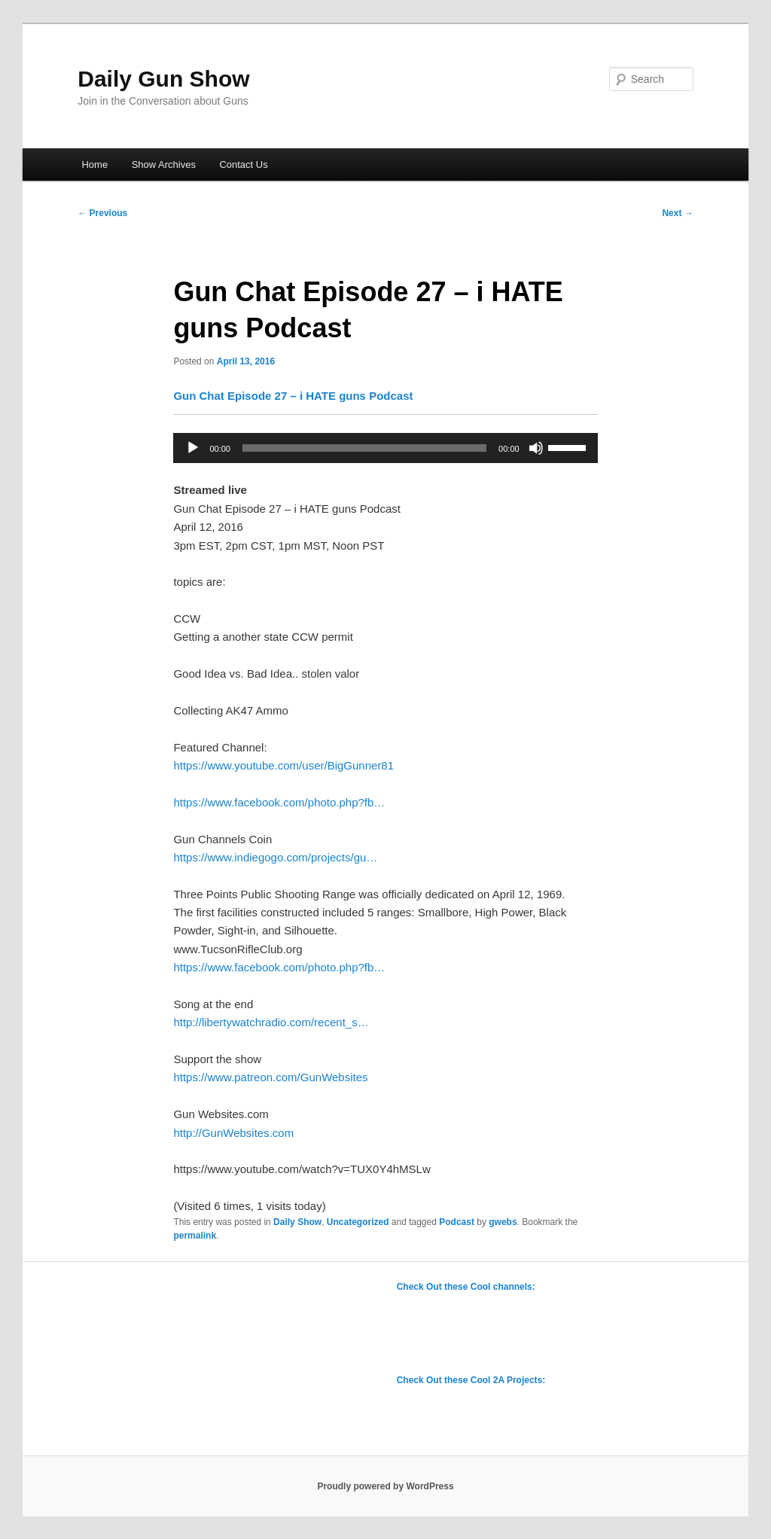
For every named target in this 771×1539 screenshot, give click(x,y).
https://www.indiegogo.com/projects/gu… (275, 857)
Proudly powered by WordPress (385, 1486)
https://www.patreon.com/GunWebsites (270, 1077)
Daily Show (297, 1222)
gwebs (503, 1222)
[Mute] (536, 448)
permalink (194, 1235)
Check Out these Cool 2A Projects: (471, 1380)
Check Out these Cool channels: (466, 1286)
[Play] (192, 448)
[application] (385, 448)
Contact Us (243, 164)
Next (677, 213)
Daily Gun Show (163, 78)
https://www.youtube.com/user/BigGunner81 (283, 765)
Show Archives (164, 164)
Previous (102, 213)
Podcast (456, 1222)
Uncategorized (358, 1222)
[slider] (364, 448)
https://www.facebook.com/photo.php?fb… (279, 802)
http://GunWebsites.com (233, 1132)
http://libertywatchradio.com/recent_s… (270, 1022)
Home (94, 164)
